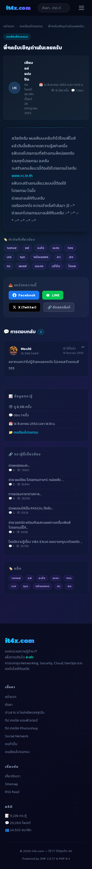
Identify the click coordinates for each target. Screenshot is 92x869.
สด (69, 586)
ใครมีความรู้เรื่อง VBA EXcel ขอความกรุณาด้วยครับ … (46, 544)
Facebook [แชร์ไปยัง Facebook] (24, 295)
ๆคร (69, 578)
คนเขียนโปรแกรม (31, 26)
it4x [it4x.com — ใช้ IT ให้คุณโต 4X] (18, 7)
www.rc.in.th (22, 175)
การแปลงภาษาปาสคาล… (46, 496)
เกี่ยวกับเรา (12, 776)
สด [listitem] (71, 257)
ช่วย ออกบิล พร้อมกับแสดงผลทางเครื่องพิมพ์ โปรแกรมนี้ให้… (46, 527)
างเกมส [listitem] (12, 248)
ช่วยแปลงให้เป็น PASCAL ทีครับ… (46, 510)
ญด (25, 586)
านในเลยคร (42, 586)
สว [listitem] (59, 257)
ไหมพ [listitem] (72, 266)
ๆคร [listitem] (70, 248)
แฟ (29, 578)
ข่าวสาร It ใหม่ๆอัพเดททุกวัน (24, 712)
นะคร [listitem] (56, 248)
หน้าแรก (8, 26)
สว (58, 586)
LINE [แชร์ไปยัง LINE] (52, 295)
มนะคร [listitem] (39, 266)
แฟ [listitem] (27, 248)
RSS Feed (12, 792)
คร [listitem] (8, 266)
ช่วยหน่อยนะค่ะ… (46, 467)
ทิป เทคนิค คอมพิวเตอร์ (21, 720)
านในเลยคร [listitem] (40, 257)
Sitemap (11, 784)
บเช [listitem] (9, 257)
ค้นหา (9, 704)
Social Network (16, 736)
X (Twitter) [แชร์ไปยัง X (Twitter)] (24, 307)
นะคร (56, 578)
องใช (42, 578)
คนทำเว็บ (11, 744)
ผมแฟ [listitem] (22, 266)
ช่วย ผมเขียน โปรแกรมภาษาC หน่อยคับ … (46, 482)
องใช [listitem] (40, 248)
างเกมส (16, 578)
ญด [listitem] (22, 257)
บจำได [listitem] (56, 266)
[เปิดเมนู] (81, 8)
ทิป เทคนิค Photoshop (21, 728)
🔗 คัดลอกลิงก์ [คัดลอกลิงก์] (59, 307)
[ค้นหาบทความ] (54, 7)
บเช (13, 586)
